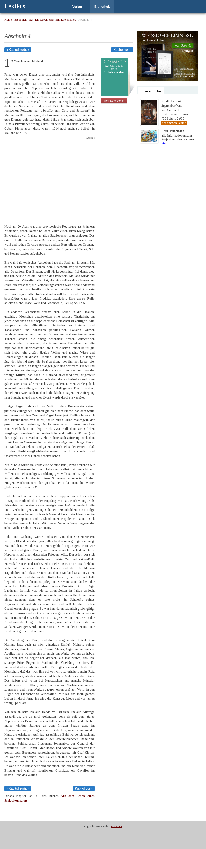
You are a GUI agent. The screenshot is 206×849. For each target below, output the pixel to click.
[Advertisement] (49, 178)
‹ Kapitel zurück (18, 49)
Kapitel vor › (122, 49)
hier (164, 143)
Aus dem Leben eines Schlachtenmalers (52, 19)
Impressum (116, 826)
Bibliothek (102, 6)
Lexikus (14, 6)
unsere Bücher (151, 91)
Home (8, 19)
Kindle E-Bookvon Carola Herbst (173, 105)
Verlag (77, 6)
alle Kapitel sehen (114, 100)
